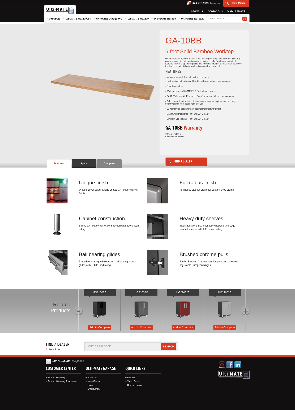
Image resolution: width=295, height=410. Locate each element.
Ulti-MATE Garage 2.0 (78, 18)
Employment (93, 389)
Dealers (131, 377)
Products (54, 18)
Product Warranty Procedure (62, 381)
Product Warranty (56, 377)
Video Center (134, 381)
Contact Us (215, 11)
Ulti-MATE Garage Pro (109, 18)
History (91, 385)
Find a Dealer (238, 3)
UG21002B (99, 292)
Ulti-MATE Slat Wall (192, 18)
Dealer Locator (134, 385)
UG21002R (183, 292)
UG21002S (224, 292)
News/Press (93, 381)
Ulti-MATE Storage (165, 18)
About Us (197, 11)
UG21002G (141, 292)
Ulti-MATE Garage (138, 18)
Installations (236, 11)
